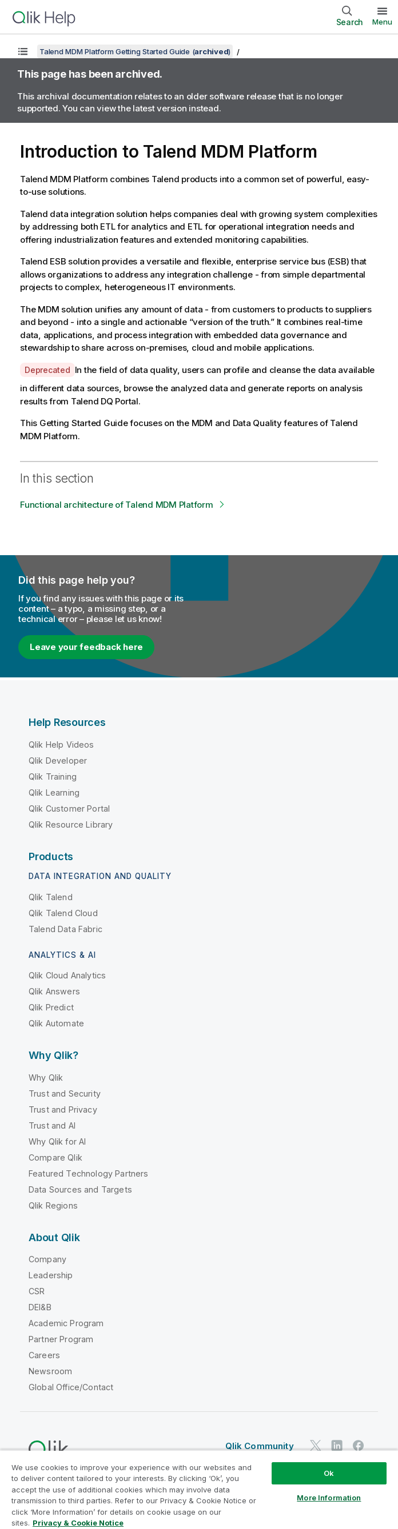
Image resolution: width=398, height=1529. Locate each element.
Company (47, 1259)
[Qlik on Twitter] (315, 1445)
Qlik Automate (56, 1023)
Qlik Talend (51, 897)
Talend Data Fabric (65, 929)
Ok (329, 1473)
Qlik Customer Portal (69, 808)
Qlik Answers (54, 991)
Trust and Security (65, 1093)
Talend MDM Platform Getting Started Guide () (134, 51)
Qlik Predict (51, 1007)
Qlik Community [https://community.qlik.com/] (259, 1445)
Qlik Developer (58, 760)
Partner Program (61, 1339)
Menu (382, 21)
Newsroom (50, 1371)
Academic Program (66, 1323)
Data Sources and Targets (80, 1189)
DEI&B (40, 1307)
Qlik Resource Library (71, 824)
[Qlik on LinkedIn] (336, 1445)
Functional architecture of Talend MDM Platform (116, 504)
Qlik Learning (54, 792)
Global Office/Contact (71, 1387)
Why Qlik (46, 1077)
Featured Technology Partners (88, 1173)
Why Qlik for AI (57, 1141)
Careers (44, 1355)
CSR (37, 1291)
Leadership (51, 1275)
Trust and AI (52, 1125)
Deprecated (47, 370)
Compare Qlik (55, 1157)
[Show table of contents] (22, 51)
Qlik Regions (53, 1205)
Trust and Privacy (63, 1109)
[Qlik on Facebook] (358, 1445)
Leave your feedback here (86, 646)
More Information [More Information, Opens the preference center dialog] (329, 1497)
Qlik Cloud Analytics (67, 975)
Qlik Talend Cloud (63, 913)
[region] (199, 1489)
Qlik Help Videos (61, 744)
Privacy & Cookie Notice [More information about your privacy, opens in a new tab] (78, 1522)
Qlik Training (53, 776)
